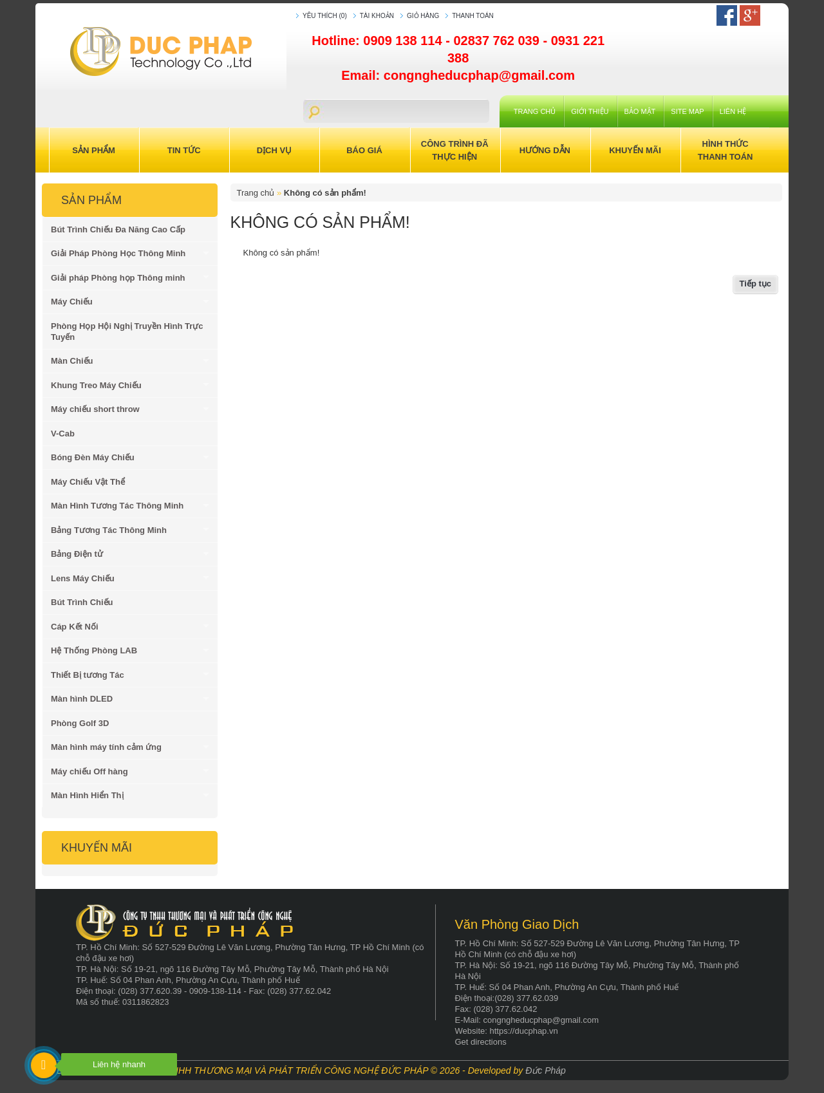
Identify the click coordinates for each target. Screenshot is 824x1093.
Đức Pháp (545, 1070)
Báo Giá (364, 150)
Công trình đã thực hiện (455, 150)
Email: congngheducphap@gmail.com (458, 75)
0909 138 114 (404, 40)
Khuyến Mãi (635, 150)
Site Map (687, 111)
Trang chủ (535, 111)
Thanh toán (473, 15)
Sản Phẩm (93, 150)
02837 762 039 (498, 40)
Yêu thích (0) (325, 15)
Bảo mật (640, 111)
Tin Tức (184, 150)
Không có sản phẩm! (325, 193)
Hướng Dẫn (545, 150)
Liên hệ (733, 111)
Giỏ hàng (423, 15)
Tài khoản (377, 15)
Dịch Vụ (274, 150)
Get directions (481, 1042)
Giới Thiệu (589, 111)
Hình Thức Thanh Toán (725, 150)
